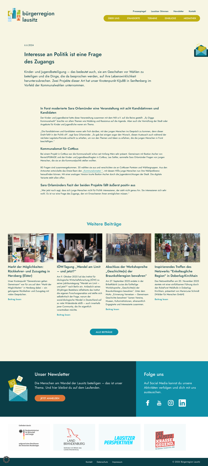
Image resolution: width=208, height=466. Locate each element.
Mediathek (190, 18)
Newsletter (178, 11)
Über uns (113, 18)
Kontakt (192, 11)
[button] (6, 459)
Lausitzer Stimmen (159, 11)
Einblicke (170, 18)
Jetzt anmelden (50, 398)
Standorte (133, 18)
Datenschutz (102, 462)
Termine (152, 18)
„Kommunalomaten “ (93, 170)
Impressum (117, 462)
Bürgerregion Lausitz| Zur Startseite (31, 15)
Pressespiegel (139, 11)
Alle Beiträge (104, 332)
